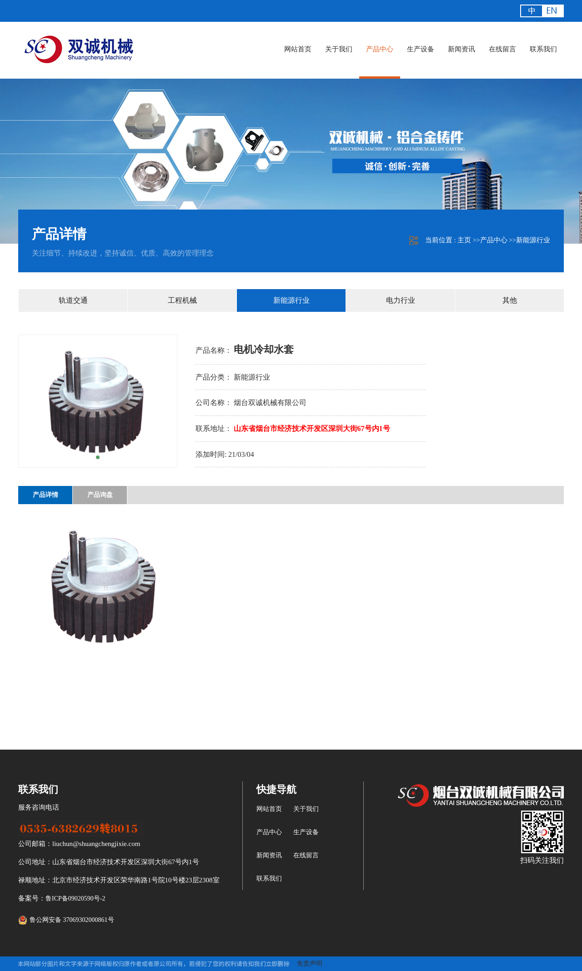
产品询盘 (100, 494)
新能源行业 (533, 240)
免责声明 (309, 963)
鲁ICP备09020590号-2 (75, 898)
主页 (464, 240)
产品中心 (493, 240)
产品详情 (45, 494)
